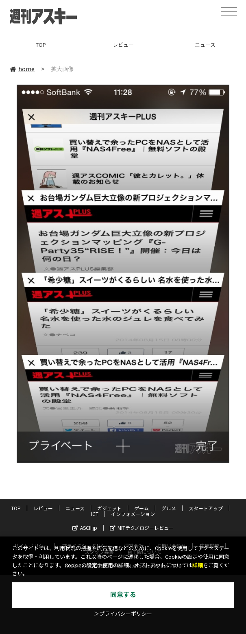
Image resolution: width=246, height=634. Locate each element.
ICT (94, 513)
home (22, 69)
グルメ (168, 508)
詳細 (197, 565)
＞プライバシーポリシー (123, 614)
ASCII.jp (84, 527)
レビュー (123, 44)
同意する (123, 595)
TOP (41, 44)
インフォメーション (133, 513)
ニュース (75, 508)
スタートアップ (206, 508)
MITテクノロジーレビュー (142, 527)
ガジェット (109, 508)
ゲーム (141, 508)
